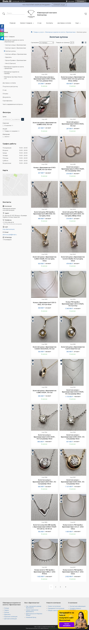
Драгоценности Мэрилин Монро (34, 614)
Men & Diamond (10, 63)
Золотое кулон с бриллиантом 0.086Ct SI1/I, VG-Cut (44, 123)
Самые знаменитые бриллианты (32, 610)
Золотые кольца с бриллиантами (15, 45)
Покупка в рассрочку (10, 86)
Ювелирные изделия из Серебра (11, 72)
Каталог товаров (26, 23)
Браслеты (8, 57)
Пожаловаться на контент (56, 628)
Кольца (6, 608)
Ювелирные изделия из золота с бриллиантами (60, 32)
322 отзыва (71, 1)
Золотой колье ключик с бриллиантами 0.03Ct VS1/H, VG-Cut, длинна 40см (44, 79)
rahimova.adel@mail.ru (10, 234)
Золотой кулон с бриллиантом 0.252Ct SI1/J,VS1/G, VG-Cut (44, 348)
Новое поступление (54, 606)
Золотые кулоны (10, 51)
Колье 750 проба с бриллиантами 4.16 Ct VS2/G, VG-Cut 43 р (73, 304)
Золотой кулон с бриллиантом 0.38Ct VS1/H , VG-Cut (44, 391)
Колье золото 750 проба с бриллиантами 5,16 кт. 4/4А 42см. (72, 572)
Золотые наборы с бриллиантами (16, 54)
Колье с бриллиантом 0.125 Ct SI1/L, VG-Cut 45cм (44, 303)
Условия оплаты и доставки (75, 609)
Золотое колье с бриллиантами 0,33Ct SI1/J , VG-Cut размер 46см (73, 437)
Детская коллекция (10, 618)
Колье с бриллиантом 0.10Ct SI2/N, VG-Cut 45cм (44, 168)
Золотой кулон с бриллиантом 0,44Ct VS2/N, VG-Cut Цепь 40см (73, 259)
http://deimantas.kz (9, 229)
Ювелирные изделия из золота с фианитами (14, 67)
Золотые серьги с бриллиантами (15, 48)
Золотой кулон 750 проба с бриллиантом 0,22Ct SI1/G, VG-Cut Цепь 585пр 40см (72, 214)
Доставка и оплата (64, 23)
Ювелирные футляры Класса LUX (13, 77)
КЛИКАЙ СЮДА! (59, 5)
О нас (39, 23)
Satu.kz (53, 626)
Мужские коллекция (10, 616)
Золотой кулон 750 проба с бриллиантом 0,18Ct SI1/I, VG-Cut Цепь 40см (44, 214)
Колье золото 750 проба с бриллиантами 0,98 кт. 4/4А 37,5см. (44, 572)
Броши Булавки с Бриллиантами (15, 60)
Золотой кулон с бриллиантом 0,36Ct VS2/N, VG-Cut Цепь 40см (44, 259)
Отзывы (5, 93)
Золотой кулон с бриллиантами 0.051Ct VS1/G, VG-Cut (73, 124)
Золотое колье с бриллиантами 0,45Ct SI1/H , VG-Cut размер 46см (44, 437)
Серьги (6, 610)
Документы (7, 97)
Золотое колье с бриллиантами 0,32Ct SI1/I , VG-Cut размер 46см (44, 482)
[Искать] (4, 14)
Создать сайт (15, 1)
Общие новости (53, 610)
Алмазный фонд (31, 617)
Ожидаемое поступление (56, 608)
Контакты (49, 23)
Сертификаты (7, 101)
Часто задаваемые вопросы (13, 104)
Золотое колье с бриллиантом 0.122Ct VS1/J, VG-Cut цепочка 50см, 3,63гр (73, 79)
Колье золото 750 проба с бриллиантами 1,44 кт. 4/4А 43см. (73, 527)
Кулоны (6, 612)
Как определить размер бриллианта (33, 607)
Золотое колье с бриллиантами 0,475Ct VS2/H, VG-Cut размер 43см (72, 169)
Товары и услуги (38, 32)
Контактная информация (77, 606)
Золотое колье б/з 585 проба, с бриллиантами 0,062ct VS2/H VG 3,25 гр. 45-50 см (44, 527)
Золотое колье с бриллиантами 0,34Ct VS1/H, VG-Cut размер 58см (73, 392)
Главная (12, 23)
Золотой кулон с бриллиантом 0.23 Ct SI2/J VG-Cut (73, 348)
